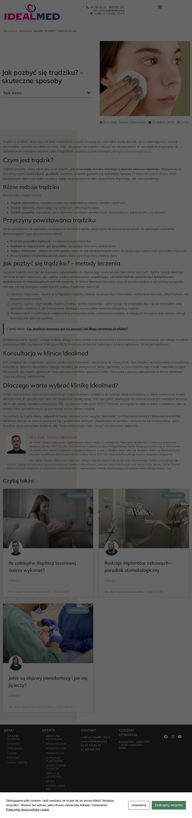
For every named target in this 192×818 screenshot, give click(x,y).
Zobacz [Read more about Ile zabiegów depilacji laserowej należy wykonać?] (14, 580)
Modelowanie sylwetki (56, 767)
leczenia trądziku (132, 367)
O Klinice (14, 743)
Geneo (50, 781)
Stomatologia (56, 743)
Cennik (12, 753)
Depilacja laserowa (53, 775)
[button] (160, 7)
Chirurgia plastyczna (54, 759)
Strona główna (10, 31)
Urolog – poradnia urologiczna (55, 797)
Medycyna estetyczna (54, 737)
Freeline (186, 812)
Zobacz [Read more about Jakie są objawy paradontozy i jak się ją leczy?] (14, 695)
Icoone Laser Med (55, 787)
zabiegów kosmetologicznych (131, 151)
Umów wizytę (17, 762)
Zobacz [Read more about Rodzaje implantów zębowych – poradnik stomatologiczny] (109, 580)
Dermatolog (55, 753)
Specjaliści (15, 748)
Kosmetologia (25, 31)
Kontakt (14, 757)
